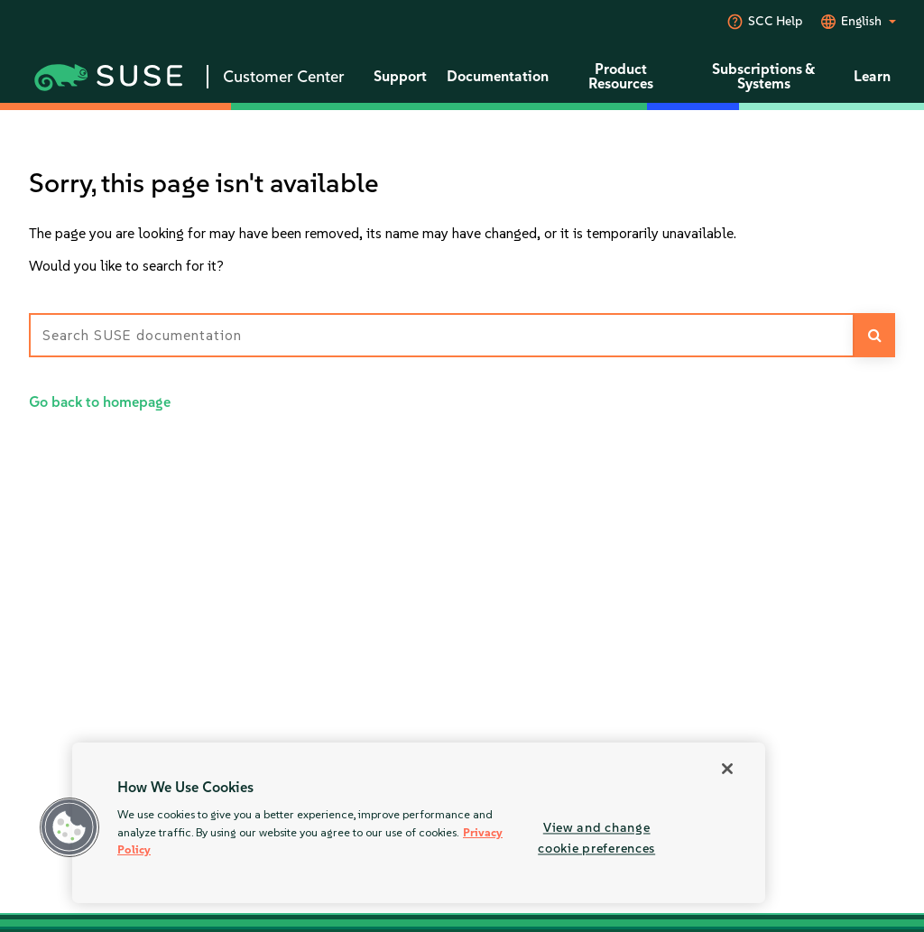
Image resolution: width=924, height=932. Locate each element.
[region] (418, 823)
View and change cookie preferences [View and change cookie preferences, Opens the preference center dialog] (596, 837)
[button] (69, 827)
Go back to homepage (100, 402)
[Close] (727, 769)
